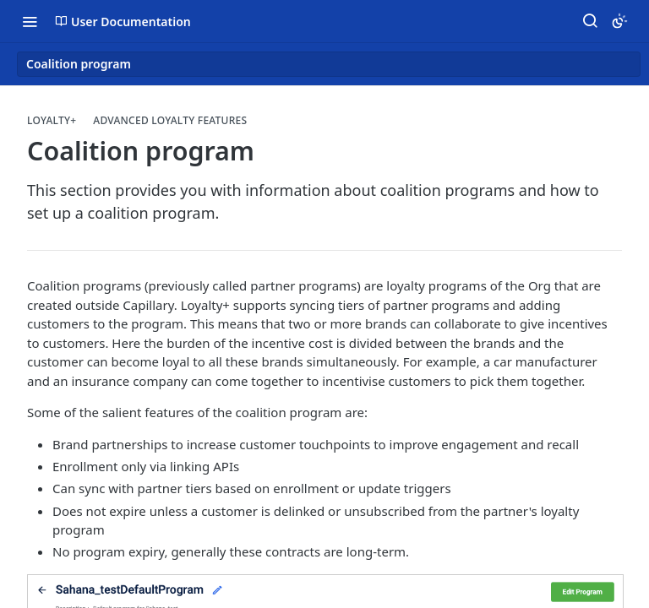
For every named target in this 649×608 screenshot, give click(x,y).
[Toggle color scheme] (619, 21)
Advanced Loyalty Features (170, 121)
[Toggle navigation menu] (29, 21)
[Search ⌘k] (590, 21)
